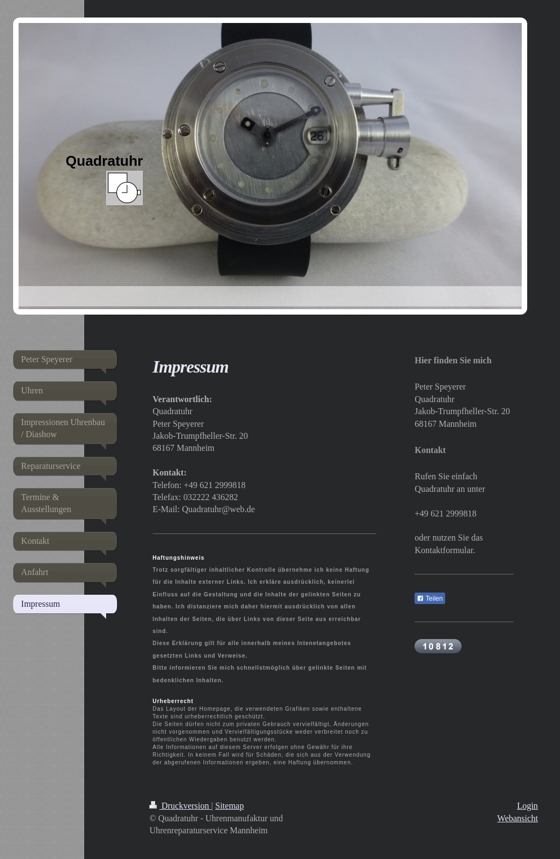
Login (527, 805)
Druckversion (180, 805)
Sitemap (229, 805)
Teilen (429, 598)
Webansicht (517, 818)
